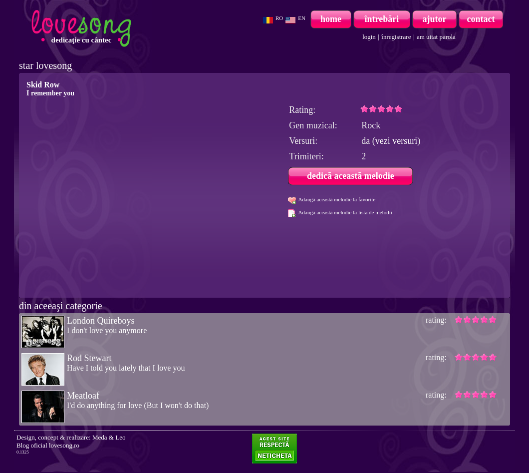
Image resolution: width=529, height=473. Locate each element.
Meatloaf (83, 396)
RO (279, 18)
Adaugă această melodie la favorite (337, 199)
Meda (99, 437)
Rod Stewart (89, 358)
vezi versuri (396, 141)
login (369, 36)
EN (301, 18)
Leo (120, 437)
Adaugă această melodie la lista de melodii (345, 212)
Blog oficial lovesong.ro (47, 445)
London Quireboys (100, 321)
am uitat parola (436, 36)
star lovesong (45, 65)
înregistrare (396, 36)
